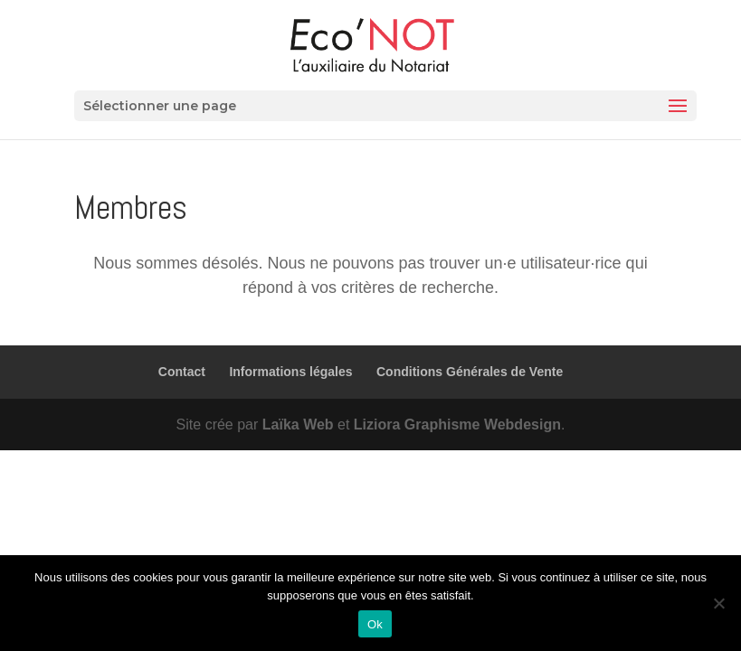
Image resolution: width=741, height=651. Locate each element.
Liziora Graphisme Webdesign (457, 424)
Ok (375, 624)
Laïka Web (298, 424)
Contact (181, 371)
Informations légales (290, 371)
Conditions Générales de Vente (469, 371)
